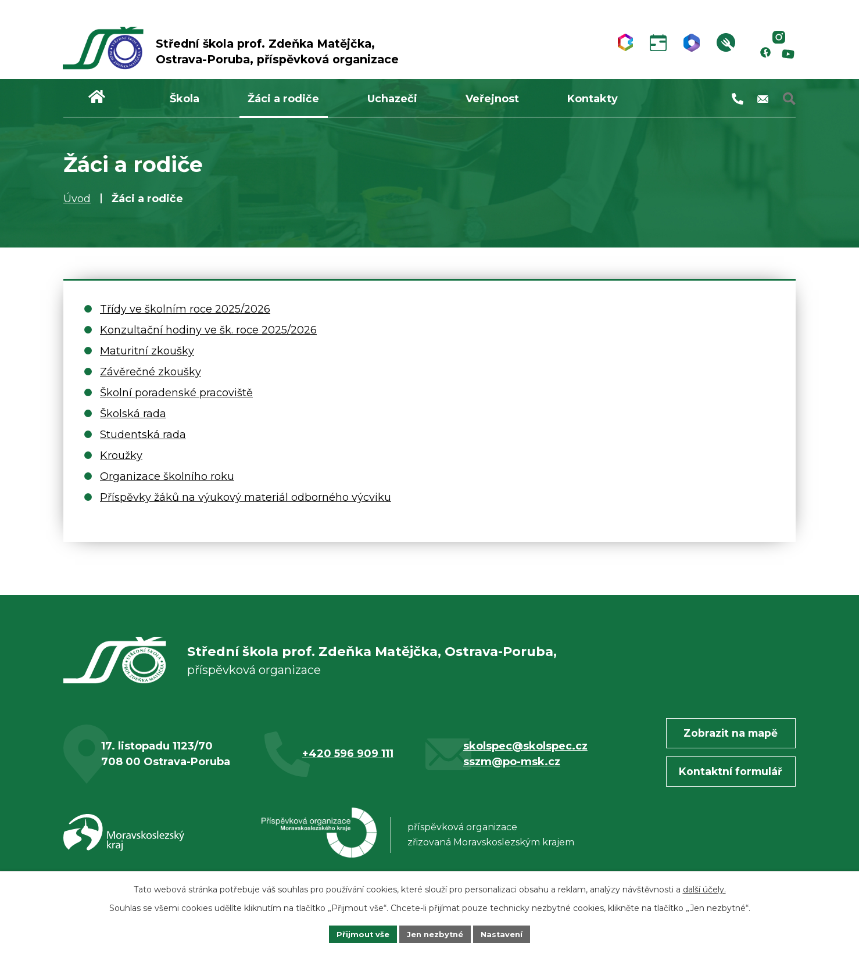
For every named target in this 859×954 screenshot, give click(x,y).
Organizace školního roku (167, 476)
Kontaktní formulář (725, 782)
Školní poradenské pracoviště (176, 392)
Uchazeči (392, 98)
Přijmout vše (358, 933)
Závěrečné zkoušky (150, 371)
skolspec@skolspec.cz (525, 755)
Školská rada (133, 413)
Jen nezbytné (435, 933)
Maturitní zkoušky (147, 351)
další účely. (704, 888)
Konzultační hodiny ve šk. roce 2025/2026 (208, 330)
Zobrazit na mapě (726, 743)
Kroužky (121, 455)
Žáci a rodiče (283, 98)
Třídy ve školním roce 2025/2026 (185, 309)
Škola (184, 98)
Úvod (77, 198)
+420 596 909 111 (347, 764)
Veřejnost (492, 98)
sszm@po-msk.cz (511, 771)
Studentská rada (143, 434)
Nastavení (506, 933)
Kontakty (592, 98)
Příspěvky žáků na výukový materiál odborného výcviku (245, 497)
